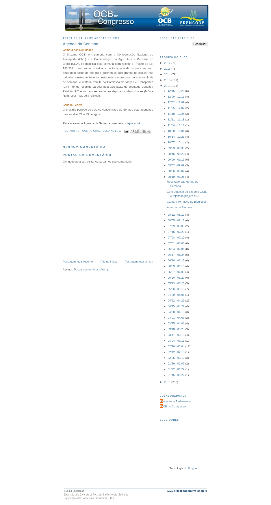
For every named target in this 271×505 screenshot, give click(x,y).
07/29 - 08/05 (176, 226)
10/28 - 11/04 (176, 131)
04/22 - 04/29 (176, 300)
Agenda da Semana (179, 207)
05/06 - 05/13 (176, 289)
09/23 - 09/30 (176, 148)
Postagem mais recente (78, 261)
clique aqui (132, 123)
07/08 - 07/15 (176, 237)
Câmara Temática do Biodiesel (186, 201)
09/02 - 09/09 (176, 165)
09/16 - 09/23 (176, 153)
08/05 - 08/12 (176, 220)
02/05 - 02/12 (176, 357)
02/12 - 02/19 (176, 352)
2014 (167, 74)
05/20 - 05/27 (176, 277)
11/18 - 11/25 (176, 113)
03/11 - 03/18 (176, 335)
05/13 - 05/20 (176, 283)
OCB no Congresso (173, 406)
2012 (167, 85)
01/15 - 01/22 (176, 375)
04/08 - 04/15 (176, 312)
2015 (167, 68)
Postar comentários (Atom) (91, 269)
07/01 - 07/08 (176, 243)
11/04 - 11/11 (176, 125)
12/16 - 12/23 (176, 90)
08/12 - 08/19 (176, 214)
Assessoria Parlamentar (176, 401)
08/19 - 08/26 (176, 176)
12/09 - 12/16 (176, 96)
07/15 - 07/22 (176, 231)
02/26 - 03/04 (176, 346)
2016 (167, 63)
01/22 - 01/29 (176, 369)
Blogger (193, 468)
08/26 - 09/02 (176, 171)
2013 (167, 80)
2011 (167, 382)
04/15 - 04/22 (176, 306)
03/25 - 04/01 (176, 323)
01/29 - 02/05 (176, 363)
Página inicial (108, 261)
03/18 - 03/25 (176, 329)
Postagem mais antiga (139, 261)
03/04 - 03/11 (176, 340)
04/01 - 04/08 (176, 317)
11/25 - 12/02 (176, 108)
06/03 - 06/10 (176, 266)
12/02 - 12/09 (176, 102)
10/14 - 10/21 (176, 136)
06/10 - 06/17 (176, 260)
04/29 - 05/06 (176, 294)
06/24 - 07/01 (176, 249)
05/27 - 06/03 (176, 272)
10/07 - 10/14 (176, 142)
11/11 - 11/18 (176, 119)
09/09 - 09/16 (176, 159)
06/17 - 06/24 (176, 254)
